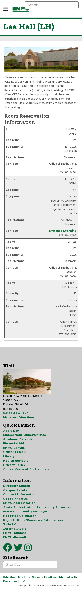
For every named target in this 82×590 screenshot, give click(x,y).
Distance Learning (63, 231)
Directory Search (16, 486)
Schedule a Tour (15, 413)
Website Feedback (44, 577)
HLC (22, 581)
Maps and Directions (19, 417)
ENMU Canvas (14, 448)
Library (8, 456)
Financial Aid (13, 443)
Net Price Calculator (19, 516)
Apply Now (11, 431)
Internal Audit (14, 528)
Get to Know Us (15, 499)
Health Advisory (15, 460)
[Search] (52, 5)
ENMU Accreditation (19, 503)
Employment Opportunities (24, 435)
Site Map (9, 577)
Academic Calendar (18, 439)
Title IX (9, 524)
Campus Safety (15, 490)
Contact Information (20, 494)
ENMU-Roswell (14, 537)
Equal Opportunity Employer (25, 511)
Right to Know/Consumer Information (33, 520)
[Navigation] (5, 9)
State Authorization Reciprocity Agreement (38, 507)
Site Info (24, 577)
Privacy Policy (14, 465)
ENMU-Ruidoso (15, 533)
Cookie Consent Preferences (26, 469)
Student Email (14, 452)
